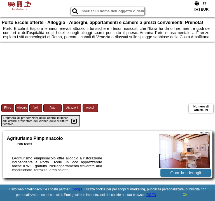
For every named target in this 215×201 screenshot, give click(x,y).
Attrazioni (72, 107)
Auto (52, 107)
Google (77, 189)
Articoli (90, 107)
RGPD (151, 195)
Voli (35, 107)
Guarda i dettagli (185, 172)
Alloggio (22, 107)
